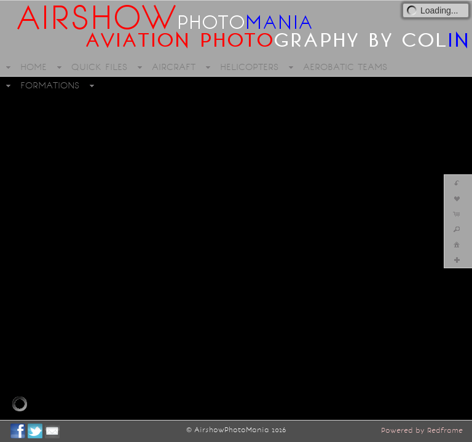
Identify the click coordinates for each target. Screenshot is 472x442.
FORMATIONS (49, 85)
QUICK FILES (99, 66)
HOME (33, 66)
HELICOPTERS (249, 66)
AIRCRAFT (173, 66)
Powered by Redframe (422, 430)
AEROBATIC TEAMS (345, 66)
